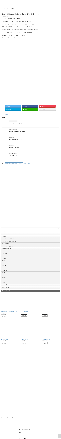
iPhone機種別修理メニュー (6, 248)
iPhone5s (3, 279)
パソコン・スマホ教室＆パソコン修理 (7, 417)
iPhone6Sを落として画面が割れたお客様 (17, 131)
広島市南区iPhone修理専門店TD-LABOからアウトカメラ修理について (19, 163)
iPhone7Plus (4, 265)
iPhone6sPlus (4, 270)
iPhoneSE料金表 (4, 339)
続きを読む (4, 316)
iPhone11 (3, 255)
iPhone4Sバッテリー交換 (14, 147)
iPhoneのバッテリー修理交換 (7, 246)
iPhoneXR (4, 258)
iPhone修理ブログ (6, 114)
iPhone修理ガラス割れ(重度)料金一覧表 (9, 238)
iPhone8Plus (4, 263)
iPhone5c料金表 (24, 311)
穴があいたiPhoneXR (13, 155)
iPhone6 (3, 275)
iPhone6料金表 (24, 339)
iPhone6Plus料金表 (46, 339)
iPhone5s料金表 (45, 311)
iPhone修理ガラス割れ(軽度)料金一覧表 (9, 241)
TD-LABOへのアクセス (6, 287)
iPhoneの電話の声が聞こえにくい (15, 139)
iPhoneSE (3, 277)
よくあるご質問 (4, 284)
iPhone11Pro (4, 253)
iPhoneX (3, 260)
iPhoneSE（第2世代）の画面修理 (15, 123)
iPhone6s (3, 272)
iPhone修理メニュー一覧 (6, 236)
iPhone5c (3, 282)
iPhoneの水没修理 (5, 243)
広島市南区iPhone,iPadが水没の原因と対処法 (14, 162)
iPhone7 (3, 267)
